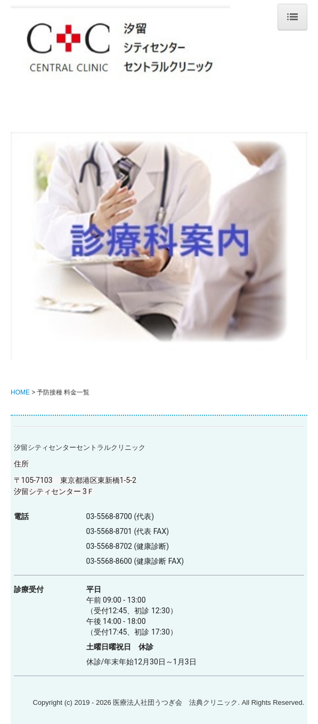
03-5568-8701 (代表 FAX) (127, 531)
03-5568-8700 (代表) (120, 516)
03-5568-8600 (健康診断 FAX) (135, 561)
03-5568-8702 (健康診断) (127, 546)
